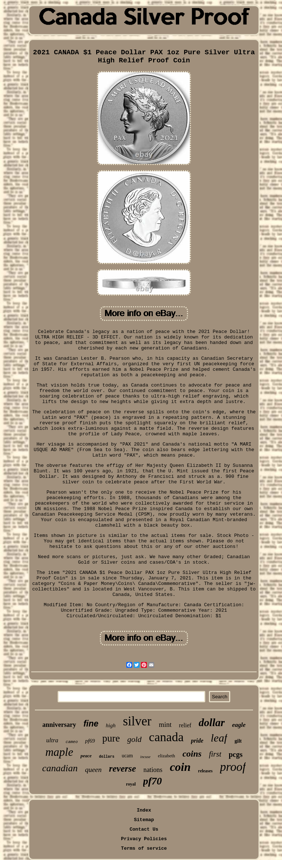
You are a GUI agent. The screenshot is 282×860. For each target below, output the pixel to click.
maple (59, 752)
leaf (219, 738)
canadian (60, 768)
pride (197, 741)
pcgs (236, 754)
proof (233, 766)
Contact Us (144, 829)
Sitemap (144, 820)
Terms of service (144, 848)
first (215, 754)
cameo (72, 742)
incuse (145, 756)
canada (166, 737)
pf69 (90, 741)
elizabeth (166, 755)
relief (185, 725)
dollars (107, 757)
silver (137, 721)
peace (85, 755)
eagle (239, 724)
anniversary (59, 724)
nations (152, 769)
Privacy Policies (144, 839)
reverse (122, 768)
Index (144, 810)
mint (165, 724)
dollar (212, 722)
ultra (52, 740)
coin (180, 766)
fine (90, 723)
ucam (127, 755)
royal (130, 784)
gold (134, 739)
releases (205, 770)
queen (93, 769)
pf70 (152, 781)
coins (192, 753)
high (111, 725)
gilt (238, 741)
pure (111, 738)
